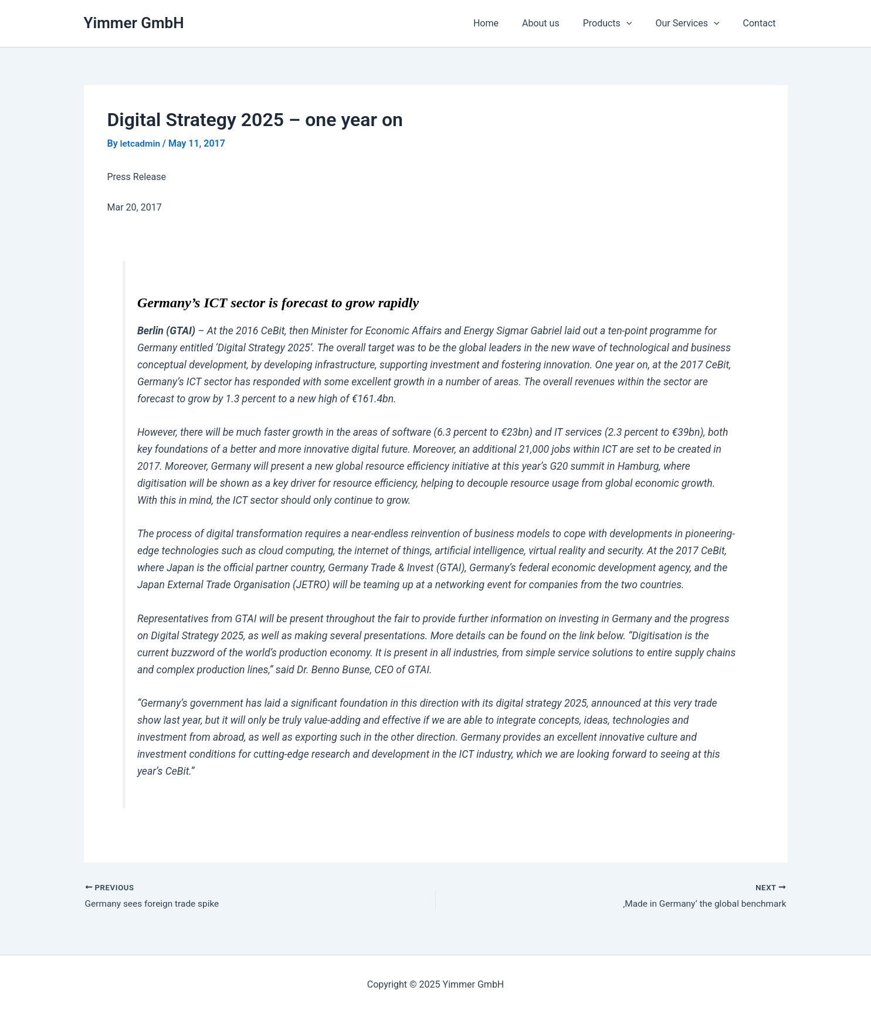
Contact (761, 23)
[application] (638, 23)
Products (619, 23)
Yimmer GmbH (134, 23)
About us (557, 23)
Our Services (694, 23)
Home (507, 23)
